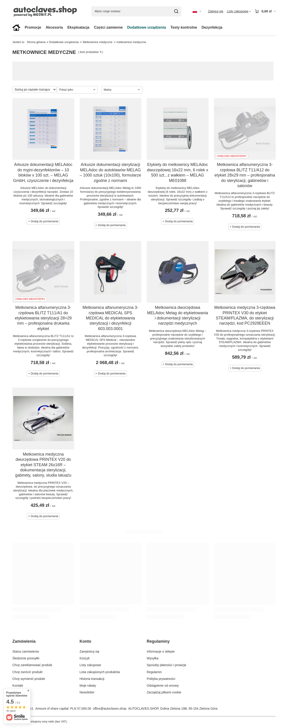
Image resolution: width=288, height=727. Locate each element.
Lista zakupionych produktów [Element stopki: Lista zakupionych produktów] (100, 672)
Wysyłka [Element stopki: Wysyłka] (152, 658)
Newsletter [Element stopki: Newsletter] (87, 692)
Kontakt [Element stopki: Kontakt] (17, 685)
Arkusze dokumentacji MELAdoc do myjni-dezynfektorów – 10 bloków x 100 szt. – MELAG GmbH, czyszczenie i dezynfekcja (43, 172)
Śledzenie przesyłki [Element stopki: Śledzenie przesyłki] (25, 658)
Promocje (33, 27)
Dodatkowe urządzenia (146, 27)
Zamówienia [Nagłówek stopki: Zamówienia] (24, 641)
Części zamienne (108, 27)
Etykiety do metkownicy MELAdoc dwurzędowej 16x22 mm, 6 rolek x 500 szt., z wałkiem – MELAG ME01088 (177, 172)
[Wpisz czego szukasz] (136, 11)
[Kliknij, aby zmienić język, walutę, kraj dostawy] (197, 11)
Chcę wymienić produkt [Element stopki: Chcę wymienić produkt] (28, 679)
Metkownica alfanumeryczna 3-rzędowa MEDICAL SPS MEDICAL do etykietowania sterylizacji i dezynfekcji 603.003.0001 (110, 318)
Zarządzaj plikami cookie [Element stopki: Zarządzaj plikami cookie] (164, 692)
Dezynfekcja (212, 27)
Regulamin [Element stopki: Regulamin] (154, 672)
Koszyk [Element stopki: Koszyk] (85, 658)
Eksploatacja (78, 27)
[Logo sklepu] (46, 11)
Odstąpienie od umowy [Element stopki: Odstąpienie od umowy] (163, 685)
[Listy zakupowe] (239, 11)
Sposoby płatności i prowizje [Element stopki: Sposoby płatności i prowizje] (166, 665)
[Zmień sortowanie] (34, 89)
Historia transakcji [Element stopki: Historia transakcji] (92, 679)
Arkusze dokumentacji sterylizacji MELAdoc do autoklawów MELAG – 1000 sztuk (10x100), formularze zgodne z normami (110, 172)
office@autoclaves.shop (109, 708)
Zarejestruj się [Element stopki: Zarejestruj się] (89, 651)
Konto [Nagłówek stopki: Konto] (85, 641)
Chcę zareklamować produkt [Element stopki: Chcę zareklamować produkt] (32, 665)
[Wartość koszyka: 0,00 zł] (265, 11)
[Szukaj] (176, 11)
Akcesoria (54, 27)
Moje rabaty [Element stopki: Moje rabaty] (88, 685)
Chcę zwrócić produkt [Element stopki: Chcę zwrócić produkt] (27, 672)
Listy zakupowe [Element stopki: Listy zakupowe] (90, 665)
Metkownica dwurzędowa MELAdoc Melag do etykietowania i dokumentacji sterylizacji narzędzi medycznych (177, 315)
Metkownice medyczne (97, 42)
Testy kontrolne (184, 27)
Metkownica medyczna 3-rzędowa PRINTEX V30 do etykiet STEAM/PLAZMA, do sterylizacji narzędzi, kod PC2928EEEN (244, 315)
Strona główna (36, 42)
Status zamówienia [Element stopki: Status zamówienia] (25, 651)
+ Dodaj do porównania (43, 221)
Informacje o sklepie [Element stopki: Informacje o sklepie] (161, 651)
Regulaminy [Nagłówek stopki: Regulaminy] (158, 641)
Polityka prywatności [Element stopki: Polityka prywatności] (161, 679)
